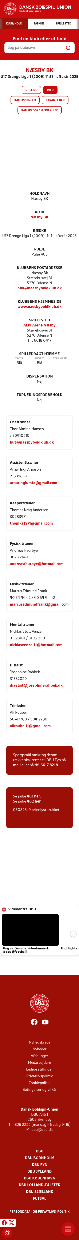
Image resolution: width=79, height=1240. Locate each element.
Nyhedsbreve (39, 1042)
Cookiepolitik (40, 1083)
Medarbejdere (39, 1063)
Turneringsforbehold (39, 395)
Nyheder (40, 1049)
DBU (39, 1151)
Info (50, 90)
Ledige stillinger (39, 1069)
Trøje (19, 358)
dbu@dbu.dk (42, 1130)
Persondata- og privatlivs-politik (39, 1211)
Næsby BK (39, 217)
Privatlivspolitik (39, 1076)
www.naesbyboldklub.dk (39, 307)
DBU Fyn (39, 1165)
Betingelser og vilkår (40, 1090)
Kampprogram (25, 100)
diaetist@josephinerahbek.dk (36, 686)
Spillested (39, 320)
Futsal (39, 1199)
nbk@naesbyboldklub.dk (39, 288)
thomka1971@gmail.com (31, 523)
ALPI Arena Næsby (39, 325)
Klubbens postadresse (39, 268)
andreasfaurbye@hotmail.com (37, 564)
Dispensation (39, 376)
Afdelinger (39, 1056)
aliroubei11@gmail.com (30, 726)
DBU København (39, 1178)
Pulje (39, 249)
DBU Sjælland (39, 1192)
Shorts (39, 358)
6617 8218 (49, 765)
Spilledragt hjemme (39, 354)
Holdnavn (39, 194)
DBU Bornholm (39, 1158)
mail (17, 765)
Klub (39, 212)
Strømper (60, 358)
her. (37, 796)
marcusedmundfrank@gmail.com (39, 604)
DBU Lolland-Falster (39, 1185)
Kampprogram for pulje (39, 110)
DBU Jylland (39, 1172)
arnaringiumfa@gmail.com (33, 483)
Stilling (31, 90)
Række (39, 231)
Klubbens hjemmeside (40, 302)
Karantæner (55, 100)
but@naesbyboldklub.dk (32, 442)
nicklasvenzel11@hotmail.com (36, 645)
